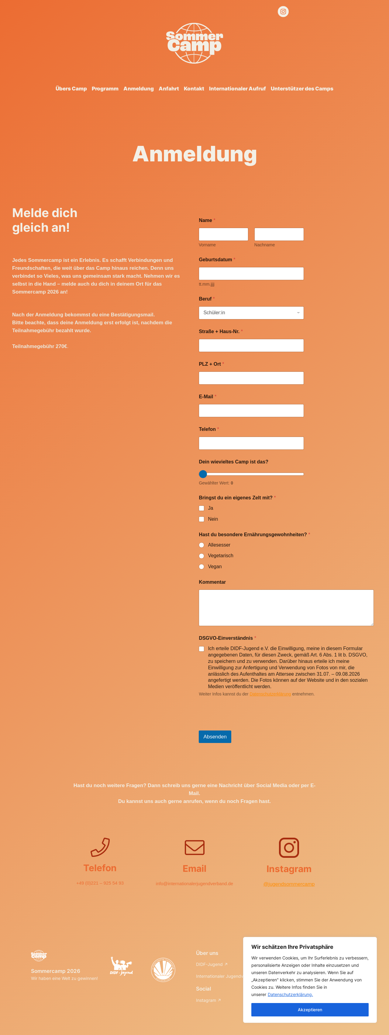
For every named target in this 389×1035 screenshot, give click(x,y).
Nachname (264, 244)
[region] (310, 980)
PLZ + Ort (211, 364)
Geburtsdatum (217, 259)
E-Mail (207, 396)
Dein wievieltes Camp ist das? (233, 461)
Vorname (207, 244)
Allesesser (219, 544)
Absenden (215, 737)
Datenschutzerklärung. (290, 994)
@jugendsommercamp (289, 884)
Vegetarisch (220, 555)
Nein (213, 519)
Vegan (215, 566)
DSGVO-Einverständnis (227, 638)
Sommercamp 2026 (55, 971)
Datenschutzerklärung (270, 694)
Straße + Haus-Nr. (221, 331)
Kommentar (212, 582)
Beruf (207, 298)
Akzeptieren (310, 1009)
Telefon (209, 429)
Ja (210, 508)
